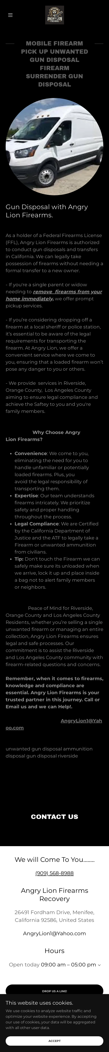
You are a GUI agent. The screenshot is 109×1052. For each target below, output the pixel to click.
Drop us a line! (54, 991)
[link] (54, 15)
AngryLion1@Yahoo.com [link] (54, 933)
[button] (13, 15)
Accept (54, 1041)
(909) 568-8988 (54, 873)
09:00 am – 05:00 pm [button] (68, 965)
